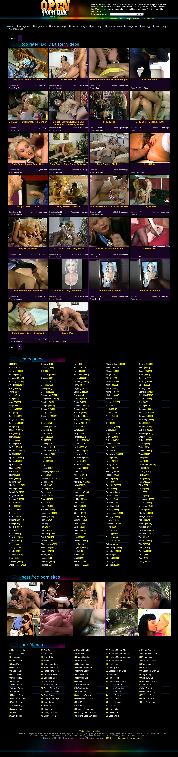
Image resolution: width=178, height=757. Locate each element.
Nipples (109, 406)
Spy (140, 402)
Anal (11, 388)
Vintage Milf (131, 26)
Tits (140, 475)
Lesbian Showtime (117, 688)
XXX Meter (146, 685)
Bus (10, 530)
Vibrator (142, 513)
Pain (108, 447)
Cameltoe (13, 537)
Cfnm (11, 558)
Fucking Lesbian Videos (86, 716)
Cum (43, 423)
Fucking (77, 381)
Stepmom (143, 409)
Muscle (109, 399)
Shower (142, 364)
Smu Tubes (49, 681)
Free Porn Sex (147, 698)
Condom (45, 402)
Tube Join (15, 657)
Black (11, 478)
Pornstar (109, 485)
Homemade (79, 451)
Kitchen (77, 513)
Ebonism (47, 705)
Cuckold (44, 419)
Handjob (77, 437)
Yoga (141, 558)
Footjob (77, 367)
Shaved (109, 558)
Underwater (144, 499)
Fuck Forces (16, 681)
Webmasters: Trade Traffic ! (91, 731)
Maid (76, 558)
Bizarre (12, 475)
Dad (43, 440)
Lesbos (112, 705)
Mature (109, 367)
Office (108, 419)
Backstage (13, 423)
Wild (140, 547)
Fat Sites (80, 705)
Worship (142, 551)
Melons (109, 371)
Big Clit (12, 454)
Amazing (12, 381)
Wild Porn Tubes (18, 698)
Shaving (109, 561)
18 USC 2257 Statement (115, 738)
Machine (77, 554)
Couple (44, 409)
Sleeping (142, 378)
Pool (108, 482)
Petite (108, 468)
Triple (141, 485)
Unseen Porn (17, 695)
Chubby (44, 364)
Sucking (142, 430)
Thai (140, 461)
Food (76, 364)
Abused (12, 367)
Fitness (44, 558)
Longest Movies (132, 19)
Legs (76, 537)
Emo (43, 492)
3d (10, 364)
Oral (108, 430)
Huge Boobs (41, 26)
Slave (141, 374)
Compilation (46, 399)
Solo (141, 385)
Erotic (43, 496)
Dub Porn (15, 667)
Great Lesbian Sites (117, 671)
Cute (43, 433)
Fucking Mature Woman (119, 657)
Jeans (76, 496)
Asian (11, 402)
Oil (107, 423)
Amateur (12, 378)
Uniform (142, 502)
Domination (46, 478)
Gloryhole (78, 416)
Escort (44, 499)
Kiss (75, 509)
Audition (12, 409)
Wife (141, 544)
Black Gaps (49, 695)
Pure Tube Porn (51, 667)
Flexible (44, 565)
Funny (76, 385)
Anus (11, 395)
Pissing (109, 475)
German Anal (17, 29)
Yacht (141, 554)
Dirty (43, 464)
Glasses (77, 412)
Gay (75, 395)
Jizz (75, 502)
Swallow (142, 433)
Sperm (141, 399)
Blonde (12, 489)
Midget (109, 374)
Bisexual (12, 471)
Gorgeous (78, 419)
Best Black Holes (51, 692)
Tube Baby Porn (51, 685)
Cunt (43, 430)
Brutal (11, 523)
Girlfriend (78, 406)
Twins (141, 489)
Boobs (11, 502)
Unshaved (143, 506)
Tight (141, 468)
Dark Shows (49, 702)
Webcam (142, 530)
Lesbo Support (115, 702)
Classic (44, 367)
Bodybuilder (14, 496)
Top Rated (99, 19)
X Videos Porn (147, 695)
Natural (109, 402)
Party (108, 457)
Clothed (44, 378)
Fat (42, 527)
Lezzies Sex (114, 712)
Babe (11, 416)
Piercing (109, 471)
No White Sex (82, 678)
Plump (109, 478)
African (12, 374)
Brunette (12, 520)
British (11, 516)
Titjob (141, 471)
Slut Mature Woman (150, 671)
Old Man (109, 426)
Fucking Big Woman (85, 709)
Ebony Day (48, 709)
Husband (77, 468)
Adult (13, 712)
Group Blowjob (115, 26)
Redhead (110, 523)
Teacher (142, 451)
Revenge (110, 530)
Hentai (76, 444)
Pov (108, 489)
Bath (11, 426)
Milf (107, 378)
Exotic (44, 506)
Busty (11, 534)
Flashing (45, 561)
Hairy (76, 433)
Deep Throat (46, 451)
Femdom (45, 534)
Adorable (12, 371)
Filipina (44, 541)
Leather (77, 534)
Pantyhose (110, 454)
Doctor (44, 468)
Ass (10, 406)
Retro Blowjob (161, 26)
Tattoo (141, 447)
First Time (45, 547)
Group (76, 426)
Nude (108, 409)
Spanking (143, 395)
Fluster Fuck (16, 671)
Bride (11, 513)
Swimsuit (142, 437)
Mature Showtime (149, 653)
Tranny (142, 482)
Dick (43, 457)
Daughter (45, 447)
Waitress (142, 527)
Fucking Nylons (115, 660)
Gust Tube (48, 653)
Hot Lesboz (114, 678)
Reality (109, 520)
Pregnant (110, 492)
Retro (108, 527)
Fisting (44, 554)
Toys (141, 478)
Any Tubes (48, 650)
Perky (108, 464)
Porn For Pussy (148, 692)
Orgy (108, 437)
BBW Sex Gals (82, 685)
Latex (76, 527)
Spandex (142, 392)
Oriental (109, 440)
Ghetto (77, 402)
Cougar (44, 406)
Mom (108, 385)
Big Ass (12, 447)
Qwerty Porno (17, 688)
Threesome (144, 464)
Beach (11, 440)
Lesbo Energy (115, 695)
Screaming (110, 547)
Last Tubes (16, 674)
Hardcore (78, 440)
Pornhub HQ (16, 678)
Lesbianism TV (115, 685)
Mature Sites (146, 657)
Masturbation (111, 364)
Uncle (141, 496)
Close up (45, 374)
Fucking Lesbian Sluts (86, 712)
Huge (76, 461)
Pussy (109, 516)
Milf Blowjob (97, 26)
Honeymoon (79, 454)
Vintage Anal (25, 26)
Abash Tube (16, 709)
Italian (76, 485)
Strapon (142, 416)
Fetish (44, 537)
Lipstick (77, 551)
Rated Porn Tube (51, 671)
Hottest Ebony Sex (84, 667)
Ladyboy (77, 523)
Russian (109, 541)
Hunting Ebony (82, 671)
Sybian (142, 444)
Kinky (76, 506)
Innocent (77, 475)
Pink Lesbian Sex (149, 660)
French (77, 378)
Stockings (143, 412)
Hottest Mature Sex (117, 681)
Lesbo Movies (115, 698)
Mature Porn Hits (148, 650)
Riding (109, 534)
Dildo (43, 461)
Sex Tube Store (50, 678)
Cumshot (45, 426)
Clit (42, 371)
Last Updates (116, 19)
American (13, 385)
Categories (149, 19)
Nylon (108, 416)
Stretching (143, 419)
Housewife (78, 457)
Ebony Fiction (50, 716)
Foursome (78, 374)
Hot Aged (113, 674)
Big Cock (12, 457)
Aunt (11, 412)
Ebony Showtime (83, 657)
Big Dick (12, 461)
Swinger (142, 440)
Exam (43, 502)
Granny (77, 423)
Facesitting (46, 513)
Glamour (77, 409)
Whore (141, 541)
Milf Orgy (146, 26)
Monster (109, 392)
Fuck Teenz (114, 664)
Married (77, 561)
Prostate (109, 502)
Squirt (141, 406)
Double (44, 482)
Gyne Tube (48, 657)
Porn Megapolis (148, 664)
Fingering (45, 544)
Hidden (77, 447)
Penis (108, 461)
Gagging (77, 388)
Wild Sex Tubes (18, 702)
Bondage (12, 499)
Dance (44, 444)
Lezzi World (114, 716)
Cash (11, 544)
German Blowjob (79, 26)
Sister (141, 367)
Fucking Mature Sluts (118, 650)
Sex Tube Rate (50, 674)
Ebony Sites (81, 660)
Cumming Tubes (83, 695)
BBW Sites (81, 692)
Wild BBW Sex (147, 678)
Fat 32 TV (80, 702)
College (44, 392)
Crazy (43, 412)
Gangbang (78, 392)
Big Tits (12, 464)
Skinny (142, 371)
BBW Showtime (83, 688)
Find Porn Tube (148, 702)
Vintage (142, 516)
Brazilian (12, 509)
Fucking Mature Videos (119, 653)
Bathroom (13, 430)
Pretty (108, 496)
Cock (43, 385)
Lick (75, 544)
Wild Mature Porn (149, 681)
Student (142, 426)
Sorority (142, 388)
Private (109, 499)
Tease (141, 454)
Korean (77, 516)
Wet (140, 537)
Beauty (12, 444)
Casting (12, 547)
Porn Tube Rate (51, 664)
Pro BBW (145, 667)
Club (43, 381)
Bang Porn (16, 664)
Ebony (44, 489)
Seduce (109, 554)
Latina (76, 530)
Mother (109, 395)
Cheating (12, 561)
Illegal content (133, 738)
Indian (76, 471)
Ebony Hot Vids (83, 650)
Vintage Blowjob (59, 26)
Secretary (110, 551)
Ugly (141, 492)
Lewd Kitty (113, 709)
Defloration (46, 454)
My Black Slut (82, 674)
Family (44, 520)
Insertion (77, 478)
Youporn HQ (16, 705)
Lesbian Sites (115, 692)
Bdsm (11, 437)
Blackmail (13, 482)
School (109, 544)
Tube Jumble (17, 692)
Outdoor (109, 444)
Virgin (141, 520)
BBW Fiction (81, 681)
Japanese (78, 492)
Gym (76, 430)
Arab (11, 399)
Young (141, 561)
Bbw (10, 433)
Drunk (43, 485)
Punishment (111, 513)
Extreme (45, 509)
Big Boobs (13, 451)
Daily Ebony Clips (51, 698)
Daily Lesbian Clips (84, 698)
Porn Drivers (16, 685)
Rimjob (109, 537)
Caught (12, 551)
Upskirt (142, 509)
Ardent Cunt (16, 660)
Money (109, 388)
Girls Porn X (146, 688)
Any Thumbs (16, 716)
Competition (46, 395)
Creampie (45, 416)
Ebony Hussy (82, 653)
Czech (44, 437)
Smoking (142, 381)
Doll (43, 475)
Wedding (142, 534)
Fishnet (44, 551)
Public (109, 509)
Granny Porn (114, 667)
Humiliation (78, 464)
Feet (43, 530)
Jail (75, 489)
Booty (11, 506)
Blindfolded (13, 485)
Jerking (77, 499)
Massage (78, 565)
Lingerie (77, 547)
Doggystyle (46, 471)
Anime (11, 392)
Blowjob (12, 492)
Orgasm (109, 433)
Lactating (78, 520)
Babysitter (13, 419)
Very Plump (146, 674)
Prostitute (110, 506)
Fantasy (44, 523)
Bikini (11, 468)
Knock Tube (49, 660)
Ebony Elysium (50, 712)
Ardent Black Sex (51, 688)
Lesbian (77, 541)
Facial (43, 516)
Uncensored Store (19, 650)
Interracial (78, 482)
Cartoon (12, 541)
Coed (43, 388)
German (77, 399)
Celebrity (12, 554)
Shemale (110, 565)
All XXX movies (18, 653)
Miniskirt (109, 381)
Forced (77, 371)
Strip (141, 423)
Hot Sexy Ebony (83, 664)
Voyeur (142, 523)
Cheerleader (14, 565)
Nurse (108, 412)
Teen (141, 457)
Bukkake (12, 527)
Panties (109, 451)
